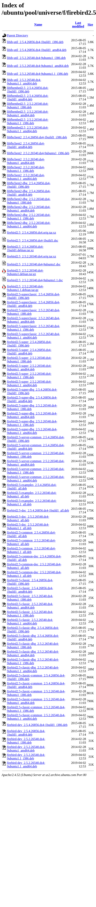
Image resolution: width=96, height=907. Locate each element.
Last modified (78, 24)
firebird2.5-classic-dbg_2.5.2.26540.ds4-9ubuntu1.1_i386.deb (33, 661)
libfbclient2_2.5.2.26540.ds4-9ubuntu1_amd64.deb (26, 161)
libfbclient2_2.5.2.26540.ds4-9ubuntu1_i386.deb (38, 153)
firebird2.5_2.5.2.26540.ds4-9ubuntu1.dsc (33, 264)
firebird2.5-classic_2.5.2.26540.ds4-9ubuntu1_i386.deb (30, 597)
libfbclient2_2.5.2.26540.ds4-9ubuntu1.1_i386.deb (26, 169)
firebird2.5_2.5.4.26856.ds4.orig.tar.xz (31, 232)
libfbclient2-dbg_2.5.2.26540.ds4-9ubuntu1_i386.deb (28, 200)
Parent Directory (17, 35)
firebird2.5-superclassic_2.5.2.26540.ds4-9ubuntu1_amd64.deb (33, 319)
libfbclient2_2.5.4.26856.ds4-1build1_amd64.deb (26, 145)
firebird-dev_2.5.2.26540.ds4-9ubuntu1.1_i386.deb (26, 756)
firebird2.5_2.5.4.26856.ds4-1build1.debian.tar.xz (25, 248)
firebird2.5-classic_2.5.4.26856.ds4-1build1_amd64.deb (30, 589)
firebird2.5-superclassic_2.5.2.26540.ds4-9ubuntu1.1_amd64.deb (33, 335)
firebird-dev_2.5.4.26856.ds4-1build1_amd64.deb (26, 732)
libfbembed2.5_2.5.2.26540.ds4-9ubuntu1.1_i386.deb (27, 121)
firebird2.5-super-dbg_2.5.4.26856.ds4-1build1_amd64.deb (32, 399)
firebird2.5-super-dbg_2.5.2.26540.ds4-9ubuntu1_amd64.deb (32, 415)
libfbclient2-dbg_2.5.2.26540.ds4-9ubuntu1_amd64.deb (28, 208)
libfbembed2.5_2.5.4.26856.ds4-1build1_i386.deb (27, 89)
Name (38, 24)
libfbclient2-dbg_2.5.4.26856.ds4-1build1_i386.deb (28, 184)
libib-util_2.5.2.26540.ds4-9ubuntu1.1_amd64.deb (24, 81)
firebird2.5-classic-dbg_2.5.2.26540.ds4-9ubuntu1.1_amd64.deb (33, 669)
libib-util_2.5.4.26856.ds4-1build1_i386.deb (35, 42)
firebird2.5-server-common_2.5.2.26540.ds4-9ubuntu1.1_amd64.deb (35, 478)
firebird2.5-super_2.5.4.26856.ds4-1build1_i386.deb (29, 343)
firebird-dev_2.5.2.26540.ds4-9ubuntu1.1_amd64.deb (26, 764)
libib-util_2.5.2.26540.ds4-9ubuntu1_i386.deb (36, 58)
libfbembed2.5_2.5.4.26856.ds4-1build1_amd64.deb (27, 97)
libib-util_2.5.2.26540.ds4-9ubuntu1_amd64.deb (38, 65)
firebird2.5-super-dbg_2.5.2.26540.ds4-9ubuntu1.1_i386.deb (32, 423)
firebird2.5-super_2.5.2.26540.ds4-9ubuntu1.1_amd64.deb (29, 383)
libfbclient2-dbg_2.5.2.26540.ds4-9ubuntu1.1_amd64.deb (28, 224)
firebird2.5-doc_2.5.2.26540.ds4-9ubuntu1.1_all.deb (28, 526)
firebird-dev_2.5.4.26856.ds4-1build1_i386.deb (37, 725)
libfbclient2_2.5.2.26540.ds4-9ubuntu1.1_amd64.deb (26, 176)
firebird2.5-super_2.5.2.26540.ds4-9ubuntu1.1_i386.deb (29, 375)
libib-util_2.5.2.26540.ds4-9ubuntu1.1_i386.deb (37, 73)
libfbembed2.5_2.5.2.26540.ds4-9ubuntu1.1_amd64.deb (27, 129)
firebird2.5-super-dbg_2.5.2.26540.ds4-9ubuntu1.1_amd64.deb (32, 431)
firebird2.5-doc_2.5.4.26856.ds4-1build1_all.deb (38, 510)
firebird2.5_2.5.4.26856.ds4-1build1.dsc (32, 240)
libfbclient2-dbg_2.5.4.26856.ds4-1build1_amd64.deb (28, 192)
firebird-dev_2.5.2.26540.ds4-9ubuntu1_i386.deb (26, 740)
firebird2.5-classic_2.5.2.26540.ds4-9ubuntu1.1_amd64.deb (30, 621)
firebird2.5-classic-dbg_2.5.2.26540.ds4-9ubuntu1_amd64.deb (33, 653)
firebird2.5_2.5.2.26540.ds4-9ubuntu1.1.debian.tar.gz (25, 288)
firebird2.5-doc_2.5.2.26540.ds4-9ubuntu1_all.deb (28, 518)
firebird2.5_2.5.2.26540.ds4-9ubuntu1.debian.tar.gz (25, 272)
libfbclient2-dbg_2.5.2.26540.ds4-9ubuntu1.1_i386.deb (28, 216)
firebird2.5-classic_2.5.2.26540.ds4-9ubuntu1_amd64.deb (30, 605)
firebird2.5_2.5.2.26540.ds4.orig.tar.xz (31, 256)
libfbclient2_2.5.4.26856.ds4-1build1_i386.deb (37, 137)
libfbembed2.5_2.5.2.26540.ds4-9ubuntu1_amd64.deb (27, 113)
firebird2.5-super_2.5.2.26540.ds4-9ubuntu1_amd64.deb (29, 367)
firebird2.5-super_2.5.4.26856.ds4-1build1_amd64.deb (29, 351)
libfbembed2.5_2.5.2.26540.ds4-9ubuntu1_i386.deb (27, 105)
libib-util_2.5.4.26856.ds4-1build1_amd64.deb (36, 50)
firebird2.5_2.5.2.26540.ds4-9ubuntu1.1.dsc (35, 280)
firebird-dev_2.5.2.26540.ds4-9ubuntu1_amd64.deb (26, 748)
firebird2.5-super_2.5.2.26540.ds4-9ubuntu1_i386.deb (29, 359)
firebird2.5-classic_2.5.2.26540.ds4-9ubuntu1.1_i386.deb (30, 613)
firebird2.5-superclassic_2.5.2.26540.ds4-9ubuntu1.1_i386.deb (33, 327)
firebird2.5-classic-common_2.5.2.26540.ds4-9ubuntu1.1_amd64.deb (36, 716)
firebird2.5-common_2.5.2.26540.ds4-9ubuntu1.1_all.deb (31, 550)
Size (90, 24)
